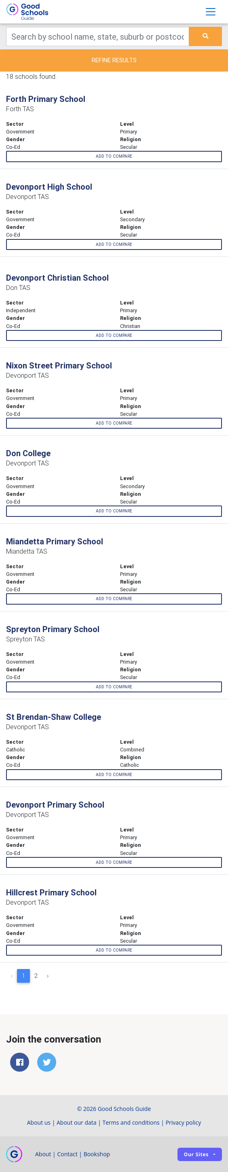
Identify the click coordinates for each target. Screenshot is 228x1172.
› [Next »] (48, 975)
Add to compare (114, 156)
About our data (77, 1122)
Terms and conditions (131, 1122)
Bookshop (97, 1154)
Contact (67, 1154)
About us (39, 1122)
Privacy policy (183, 1122)
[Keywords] (97, 36)
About (43, 1154)
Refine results (114, 60)
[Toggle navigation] (211, 11)
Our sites (196, 1154)
